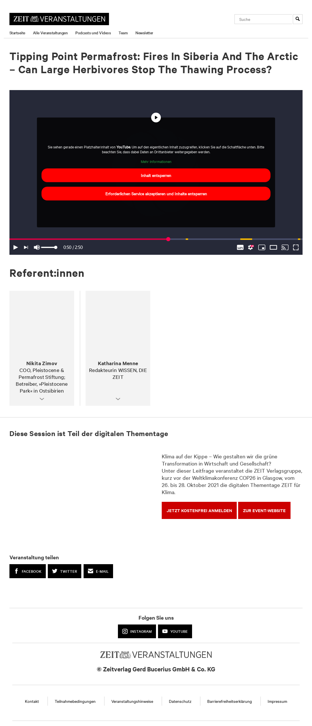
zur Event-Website (264, 510)
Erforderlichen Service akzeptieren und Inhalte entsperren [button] (156, 193)
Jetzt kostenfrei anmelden (199, 510)
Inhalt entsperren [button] (156, 175)
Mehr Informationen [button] (156, 161)
